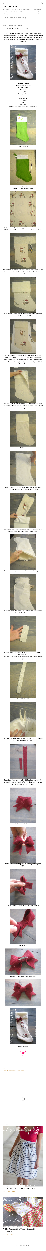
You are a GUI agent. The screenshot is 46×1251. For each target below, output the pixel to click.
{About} (11, 18)
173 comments (11, 1191)
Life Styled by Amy (10, 6)
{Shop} (27, 18)
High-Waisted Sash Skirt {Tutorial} (20, 1188)
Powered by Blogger (23, 1245)
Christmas (9, 1070)
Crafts (13, 1070)
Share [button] (4, 1068)
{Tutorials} (19, 18)
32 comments (10, 1234)
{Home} (5, 18)
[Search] (42, 3)
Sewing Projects (20, 1070)
